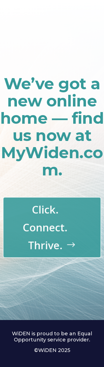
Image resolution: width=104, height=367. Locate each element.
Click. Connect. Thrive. (45, 227)
